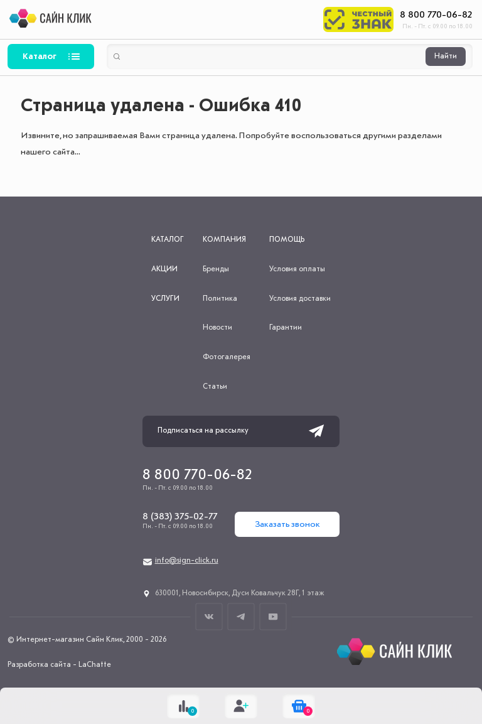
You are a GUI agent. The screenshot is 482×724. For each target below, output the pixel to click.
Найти (445, 56)
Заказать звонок (287, 524)
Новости (217, 328)
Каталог (39, 56)
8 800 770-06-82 (436, 15)
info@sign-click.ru (186, 561)
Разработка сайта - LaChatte (59, 665)
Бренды (216, 269)
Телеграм (241, 616)
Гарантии (285, 328)
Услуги (165, 299)
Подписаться (316, 431)
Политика (220, 299)
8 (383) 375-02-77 (179, 517)
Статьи (215, 387)
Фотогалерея (226, 357)
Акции (164, 269)
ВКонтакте (209, 616)
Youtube (273, 616)
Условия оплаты (297, 269)
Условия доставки (300, 299)
